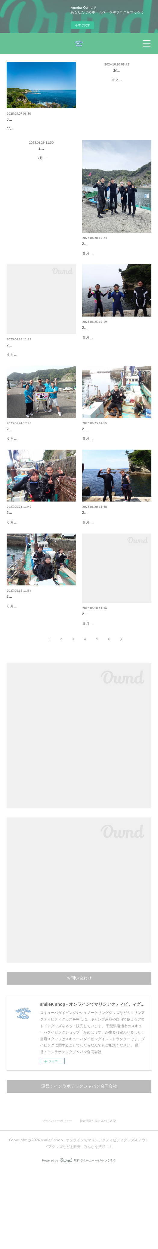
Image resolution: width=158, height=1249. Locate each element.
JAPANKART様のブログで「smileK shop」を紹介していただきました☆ (36, 138)
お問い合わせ (117, 70)
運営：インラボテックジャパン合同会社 (79, 1164)
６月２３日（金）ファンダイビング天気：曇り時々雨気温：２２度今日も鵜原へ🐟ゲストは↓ (116, 484)
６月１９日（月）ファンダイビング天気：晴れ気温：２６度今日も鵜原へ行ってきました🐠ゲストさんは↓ (41, 678)
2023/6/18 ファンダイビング (105, 679)
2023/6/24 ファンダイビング (30, 468)
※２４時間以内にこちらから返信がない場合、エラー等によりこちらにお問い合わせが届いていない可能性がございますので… (116, 86)
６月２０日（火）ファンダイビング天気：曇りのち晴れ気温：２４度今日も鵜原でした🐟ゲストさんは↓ (116, 581)
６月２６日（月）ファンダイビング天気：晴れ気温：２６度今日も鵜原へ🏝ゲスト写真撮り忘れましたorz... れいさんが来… (41, 387)
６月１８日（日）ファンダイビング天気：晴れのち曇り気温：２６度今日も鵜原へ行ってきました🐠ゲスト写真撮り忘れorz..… (116, 695)
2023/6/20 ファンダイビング (105, 565)
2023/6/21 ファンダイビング (30, 565)
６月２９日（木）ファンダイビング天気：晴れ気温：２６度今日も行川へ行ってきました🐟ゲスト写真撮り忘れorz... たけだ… (41, 177)
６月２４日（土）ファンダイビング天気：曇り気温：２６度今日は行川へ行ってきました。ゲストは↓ (41, 484)
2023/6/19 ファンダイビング (30, 662)
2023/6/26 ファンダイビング (30, 371)
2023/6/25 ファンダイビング (105, 354)
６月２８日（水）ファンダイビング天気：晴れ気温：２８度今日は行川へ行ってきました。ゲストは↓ (116, 273)
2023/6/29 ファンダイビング (41, 161)
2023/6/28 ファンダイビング (105, 257)
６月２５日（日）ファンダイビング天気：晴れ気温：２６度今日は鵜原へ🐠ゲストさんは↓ (116, 369)
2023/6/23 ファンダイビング (105, 468)
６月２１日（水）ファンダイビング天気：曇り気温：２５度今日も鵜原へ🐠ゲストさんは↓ (41, 581)
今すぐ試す (82, 25)
